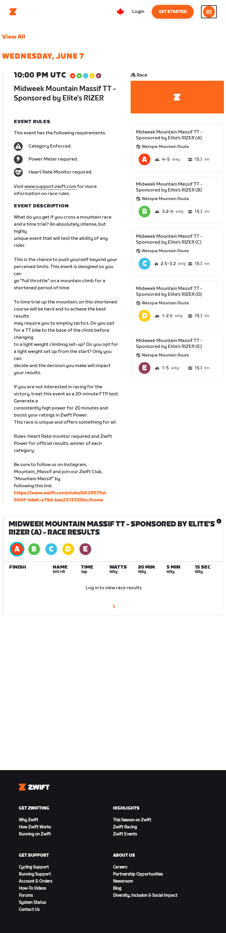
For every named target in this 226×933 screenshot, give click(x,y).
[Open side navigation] (209, 12)
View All (13, 36)
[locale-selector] (120, 11)
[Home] (13, 12)
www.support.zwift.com (50, 186)
